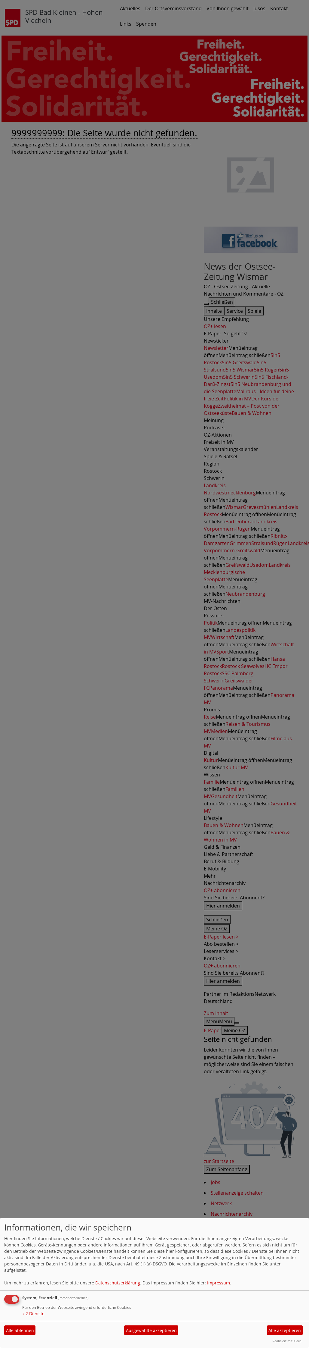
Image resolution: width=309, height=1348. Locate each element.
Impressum (218, 1283)
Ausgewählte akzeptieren (151, 1330)
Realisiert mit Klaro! (287, 1341)
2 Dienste (33, 1313)
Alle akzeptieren (284, 1330)
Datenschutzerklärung (117, 1283)
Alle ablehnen (20, 1330)
